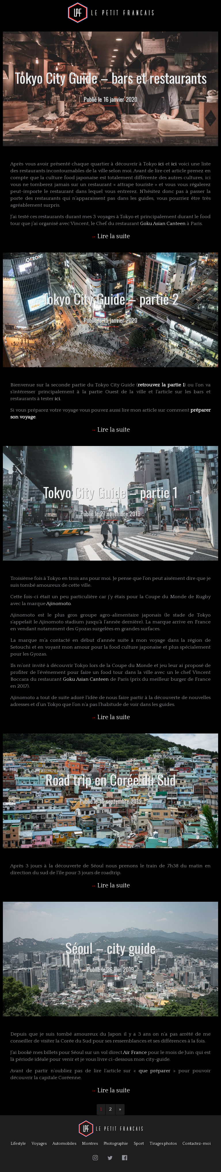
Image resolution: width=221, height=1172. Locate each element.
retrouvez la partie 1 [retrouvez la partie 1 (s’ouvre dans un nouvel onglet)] (161, 385)
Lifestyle (18, 1143)
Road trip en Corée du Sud (110, 779)
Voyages (39, 1143)
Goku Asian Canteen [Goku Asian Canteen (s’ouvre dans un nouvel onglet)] (163, 223)
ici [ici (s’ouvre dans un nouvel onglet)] (161, 164)
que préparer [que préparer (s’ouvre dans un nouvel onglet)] (156, 1071)
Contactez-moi (196, 1143)
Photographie (116, 1143)
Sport (139, 1143)
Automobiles (64, 1143)
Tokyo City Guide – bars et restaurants (111, 77)
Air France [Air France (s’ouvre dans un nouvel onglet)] (135, 1052)
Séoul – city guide (110, 948)
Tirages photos (163, 1143)
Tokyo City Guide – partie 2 (111, 298)
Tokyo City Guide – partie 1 (110, 492)
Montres (90, 1143)
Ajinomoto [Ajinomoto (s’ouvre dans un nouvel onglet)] (58, 603)
